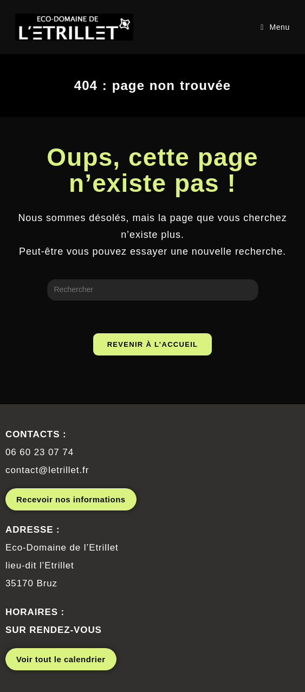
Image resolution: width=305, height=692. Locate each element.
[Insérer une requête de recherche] (152, 290)
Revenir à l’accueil (152, 344)
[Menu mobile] (275, 27)
